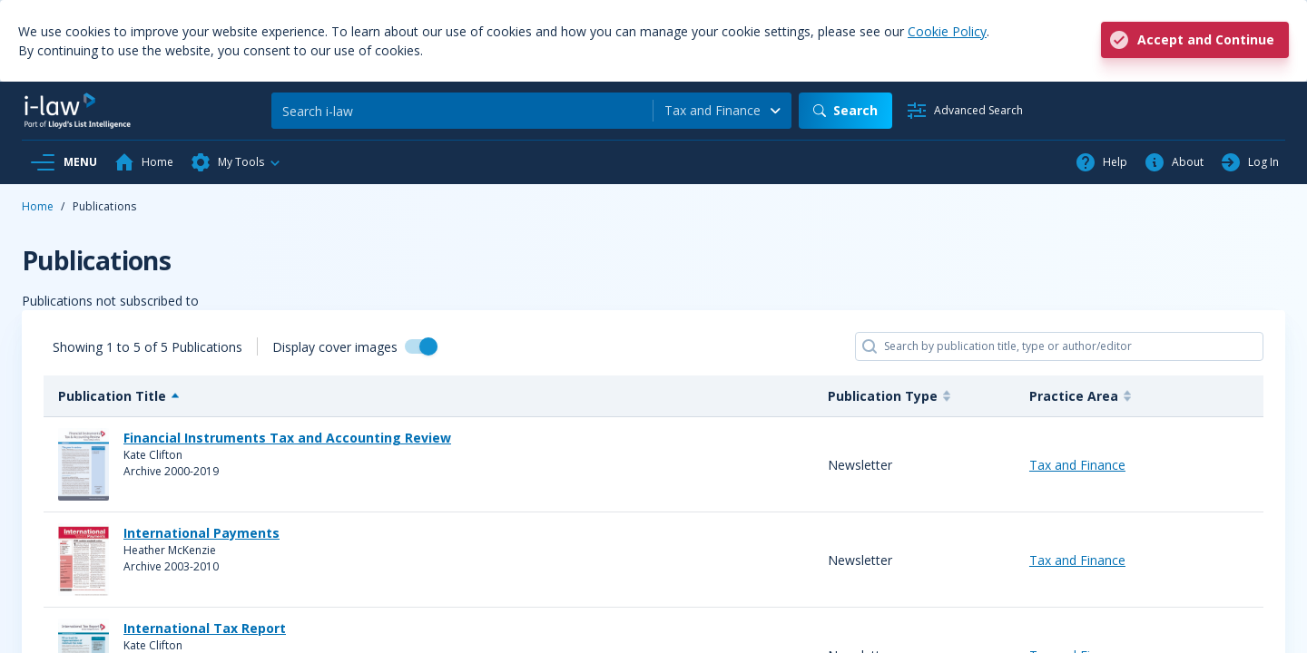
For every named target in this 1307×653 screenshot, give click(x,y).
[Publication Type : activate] (914, 396)
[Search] (462, 111)
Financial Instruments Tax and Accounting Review (287, 437)
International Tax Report (204, 628)
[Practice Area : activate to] (1139, 396)
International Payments (201, 532)
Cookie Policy (947, 31)
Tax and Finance (1077, 464)
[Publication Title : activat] (428, 396)
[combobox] (722, 111)
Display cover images (335, 347)
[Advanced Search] (964, 111)
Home (38, 206)
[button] (236, 162)
